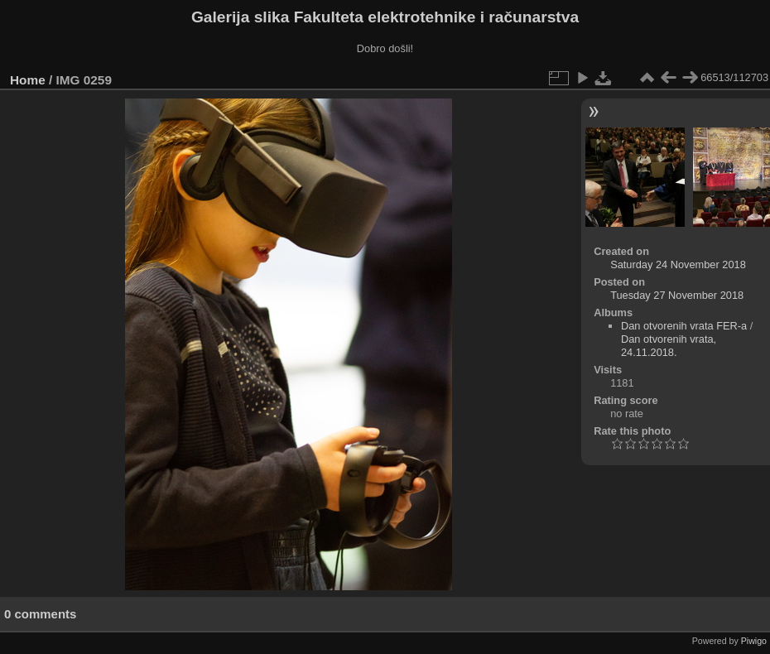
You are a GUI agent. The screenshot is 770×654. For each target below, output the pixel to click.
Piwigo (754, 641)
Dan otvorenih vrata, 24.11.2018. (668, 345)
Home (28, 80)
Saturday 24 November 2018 (678, 264)
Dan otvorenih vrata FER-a (684, 326)
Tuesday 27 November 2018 (677, 295)
